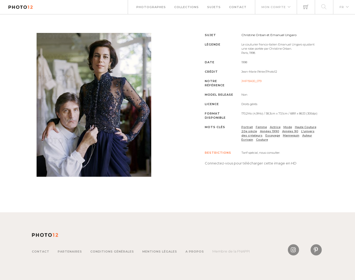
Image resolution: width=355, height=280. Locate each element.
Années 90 (290, 131)
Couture (262, 139)
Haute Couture (305, 127)
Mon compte (273, 7)
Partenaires (70, 251)
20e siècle (249, 131)
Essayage (272, 135)
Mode (287, 127)
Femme (261, 127)
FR (342, 7)
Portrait (247, 127)
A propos (194, 251)
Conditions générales (112, 251)
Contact (238, 7)
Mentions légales (159, 251)
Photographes (151, 7)
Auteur (307, 135)
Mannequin (291, 135)
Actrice (275, 127)
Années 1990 (269, 131)
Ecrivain (247, 139)
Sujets (214, 7)
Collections (186, 7)
